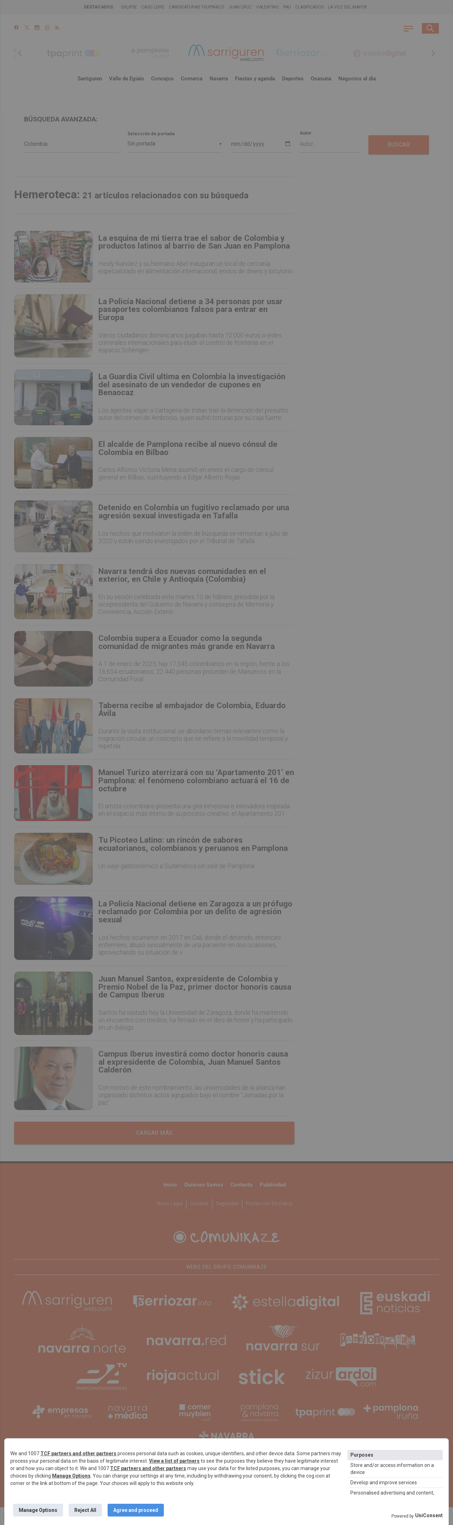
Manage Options (71, 1476)
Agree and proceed (135, 1510)
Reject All (85, 1510)
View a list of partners (174, 1461)
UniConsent (429, 1515)
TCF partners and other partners (78, 1453)
